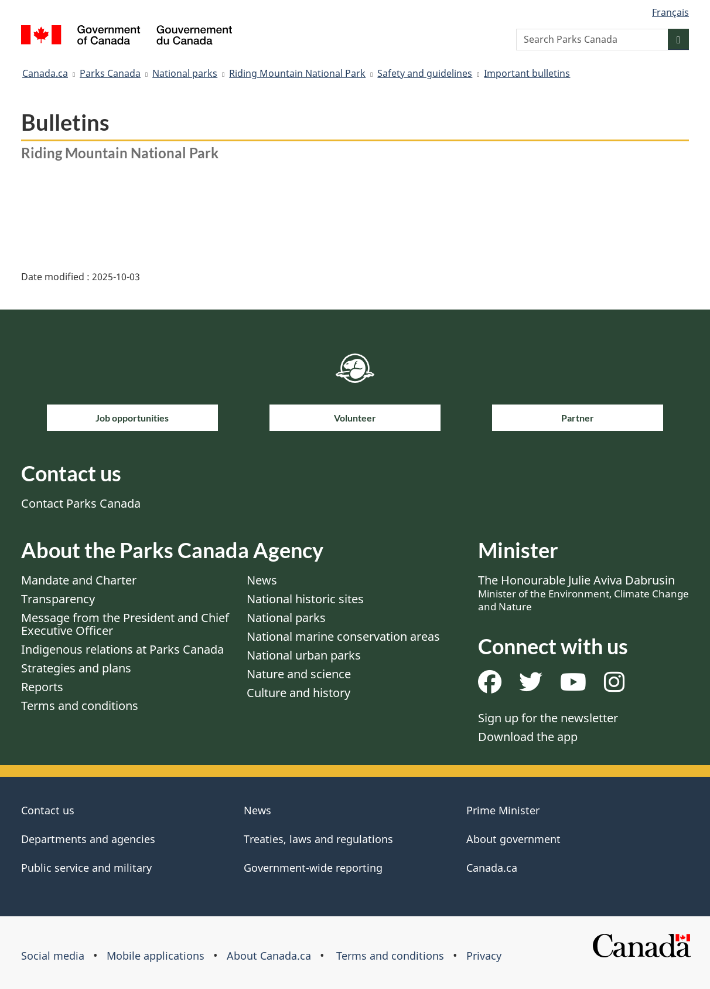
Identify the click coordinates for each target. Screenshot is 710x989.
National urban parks (304, 655)
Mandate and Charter (78, 580)
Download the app (528, 737)
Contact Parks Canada (81, 503)
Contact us (47, 810)
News (262, 580)
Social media (52, 956)
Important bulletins (527, 73)
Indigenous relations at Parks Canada (122, 649)
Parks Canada (110, 73)
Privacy (483, 956)
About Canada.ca (269, 956)
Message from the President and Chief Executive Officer (125, 624)
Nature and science (299, 674)
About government (513, 839)
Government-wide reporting (313, 868)
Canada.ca (45, 73)
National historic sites (305, 599)
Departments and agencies (88, 839)
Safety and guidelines (424, 73)
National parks (184, 73)
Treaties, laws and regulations (318, 839)
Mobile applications (155, 956)
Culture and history (298, 693)
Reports (42, 687)
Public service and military (86, 868)
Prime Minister (503, 810)
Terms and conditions (79, 705)
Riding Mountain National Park (297, 73)
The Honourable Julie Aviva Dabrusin (583, 592)
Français (670, 12)
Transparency (58, 599)
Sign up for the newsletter (548, 718)
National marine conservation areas (343, 636)
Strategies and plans (76, 668)
